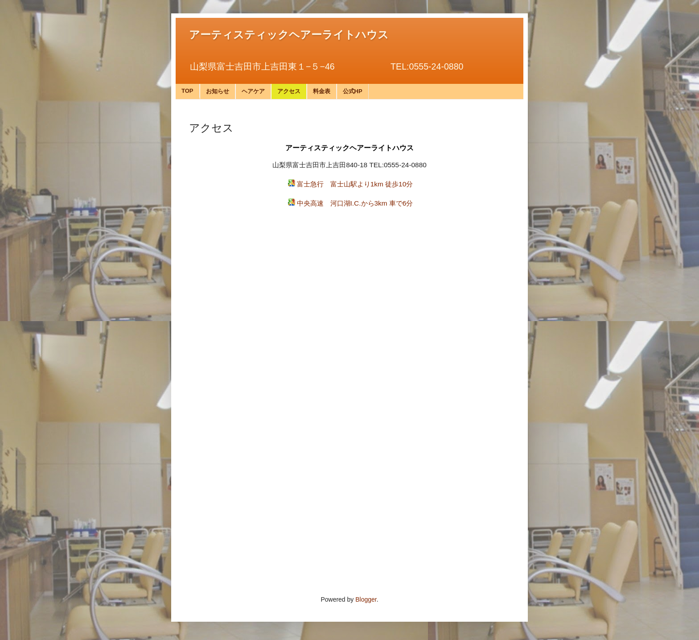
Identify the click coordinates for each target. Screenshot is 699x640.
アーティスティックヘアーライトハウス (289, 35)
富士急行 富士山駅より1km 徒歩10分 (355, 184)
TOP (187, 90)
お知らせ (217, 91)
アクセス (288, 91)
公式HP (352, 91)
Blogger (365, 599)
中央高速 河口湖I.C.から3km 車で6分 (355, 203)
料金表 (321, 91)
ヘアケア (253, 91)
